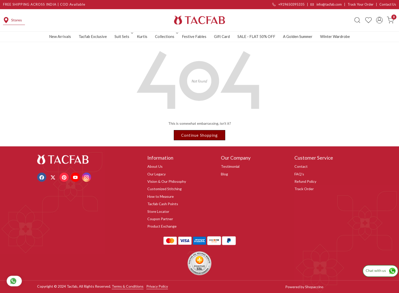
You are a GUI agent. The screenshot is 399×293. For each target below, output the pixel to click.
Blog (224, 174)
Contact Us (387, 4)
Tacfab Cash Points (162, 204)
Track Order (304, 189)
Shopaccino (314, 287)
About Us (155, 166)
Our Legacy (156, 174)
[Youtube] (76, 177)
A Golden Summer (297, 36)
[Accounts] (379, 20)
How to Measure (160, 196)
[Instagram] (87, 177)
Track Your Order (361, 4)
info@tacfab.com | (329, 4)
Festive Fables (194, 36)
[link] (357, 20)
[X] (53, 177)
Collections (166, 36)
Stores (12, 20)
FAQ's (299, 174)
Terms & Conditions (128, 286)
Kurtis (142, 36)
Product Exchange (162, 226)
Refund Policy (305, 181)
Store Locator (158, 211)
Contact (301, 166)
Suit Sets (123, 36)
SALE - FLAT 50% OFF (256, 36)
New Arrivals (60, 36)
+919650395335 (288, 4)
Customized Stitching (164, 189)
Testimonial (230, 166)
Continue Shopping (199, 135)
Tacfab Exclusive (93, 36)
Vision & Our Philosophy (166, 181)
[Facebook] (42, 177)
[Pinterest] (65, 177)
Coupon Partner (160, 219)
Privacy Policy (157, 286)
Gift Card (222, 36)
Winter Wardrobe (335, 36)
